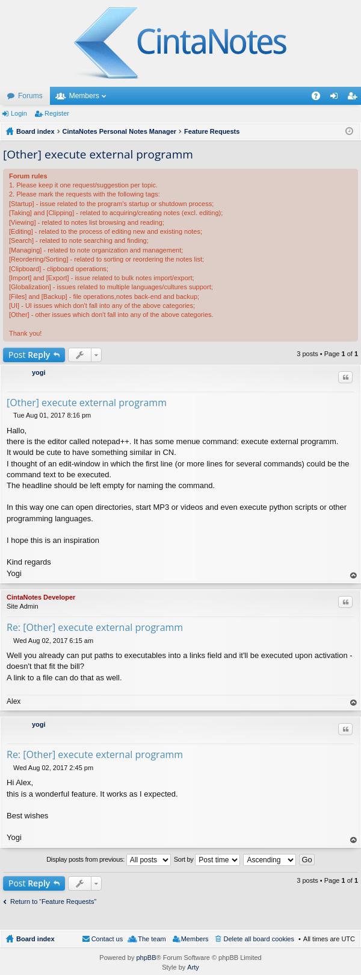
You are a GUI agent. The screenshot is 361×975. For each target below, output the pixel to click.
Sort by (207, 860)
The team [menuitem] (151, 938)
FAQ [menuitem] (320, 98)
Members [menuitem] (195, 938)
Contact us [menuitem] (107, 938)
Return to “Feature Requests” (53, 901)
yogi (39, 372)
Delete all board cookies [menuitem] (259, 938)
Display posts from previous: (108, 860)
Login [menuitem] (336, 98)
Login (19, 113)
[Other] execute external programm (98, 154)
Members (84, 96)
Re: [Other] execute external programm (95, 627)
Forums (30, 96)
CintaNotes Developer (41, 597)
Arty (193, 967)
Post (29, 354)
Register (57, 113)
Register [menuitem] (354, 98)
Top (353, 576)
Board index (35, 938)
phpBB (146, 957)
